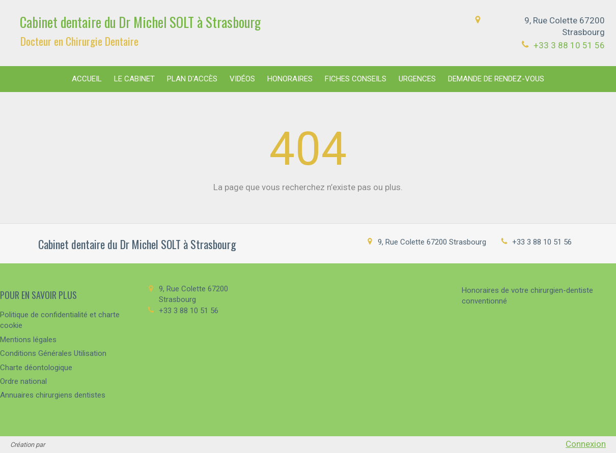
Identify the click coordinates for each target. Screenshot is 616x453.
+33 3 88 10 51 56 (569, 45)
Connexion (586, 444)
